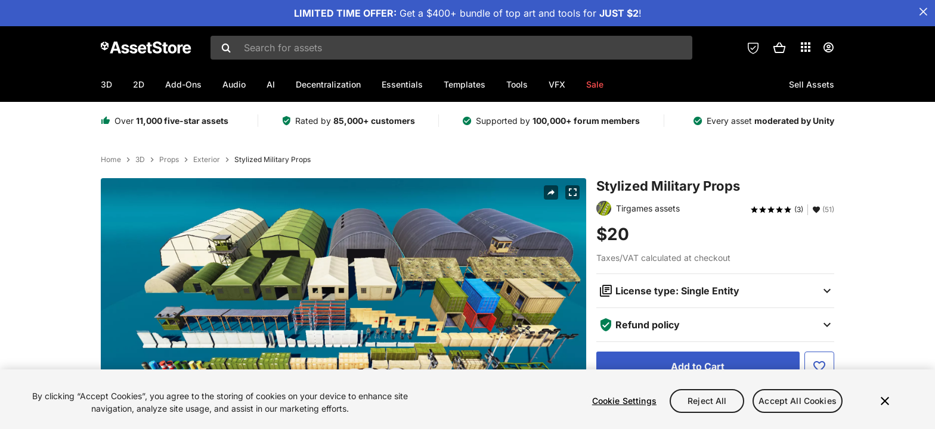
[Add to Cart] (698, 366)
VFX (557, 84)
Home (111, 160)
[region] (467, 399)
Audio (234, 84)
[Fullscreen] (572, 192)
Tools (517, 84)
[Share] (551, 192)
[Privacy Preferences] (753, 48)
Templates (464, 84)
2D (138, 84)
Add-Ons (183, 84)
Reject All (707, 401)
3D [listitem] (140, 160)
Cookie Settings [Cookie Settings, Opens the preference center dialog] (624, 401)
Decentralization (328, 84)
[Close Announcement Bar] (923, 12)
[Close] (885, 401)
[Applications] (805, 47)
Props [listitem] (169, 160)
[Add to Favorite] (819, 366)
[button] (779, 48)
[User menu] (828, 48)
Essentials (402, 84)
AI (271, 84)
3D (106, 84)
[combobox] (451, 48)
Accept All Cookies (797, 401)
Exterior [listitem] (206, 160)
